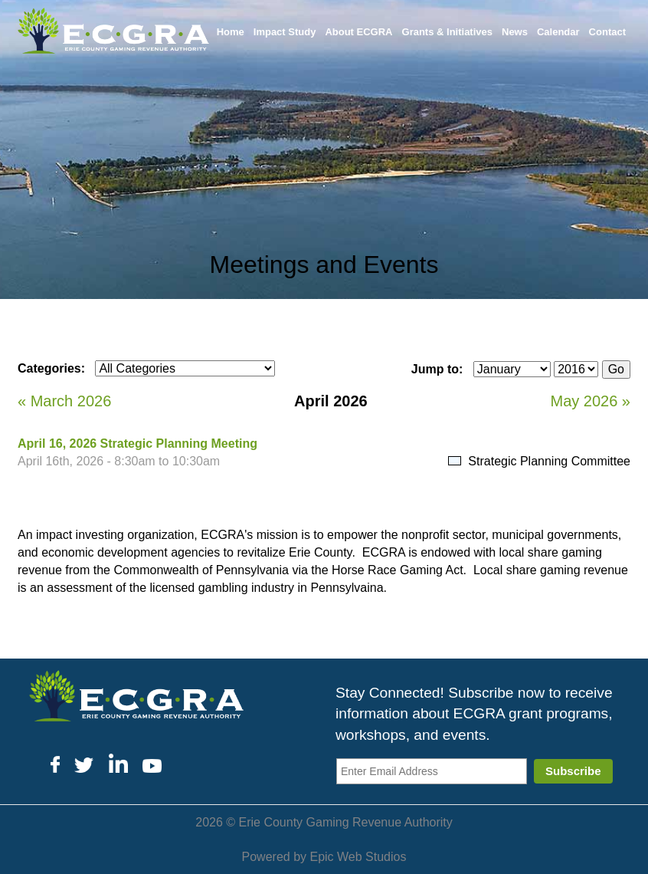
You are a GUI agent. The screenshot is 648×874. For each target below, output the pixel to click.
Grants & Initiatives (447, 32)
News (515, 32)
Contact (607, 32)
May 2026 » (590, 401)
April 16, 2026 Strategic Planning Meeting (137, 443)
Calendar (558, 32)
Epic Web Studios (357, 856)
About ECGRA (358, 32)
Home (230, 32)
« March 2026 (64, 401)
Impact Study (285, 32)
